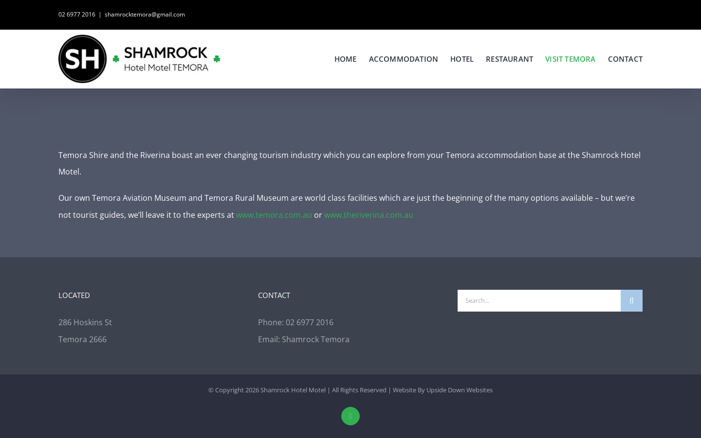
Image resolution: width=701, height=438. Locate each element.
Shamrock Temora (316, 339)
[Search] (632, 301)
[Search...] (539, 301)
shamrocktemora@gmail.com (145, 14)
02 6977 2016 (76, 14)
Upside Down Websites (459, 389)
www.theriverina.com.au (368, 215)
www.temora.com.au (274, 215)
